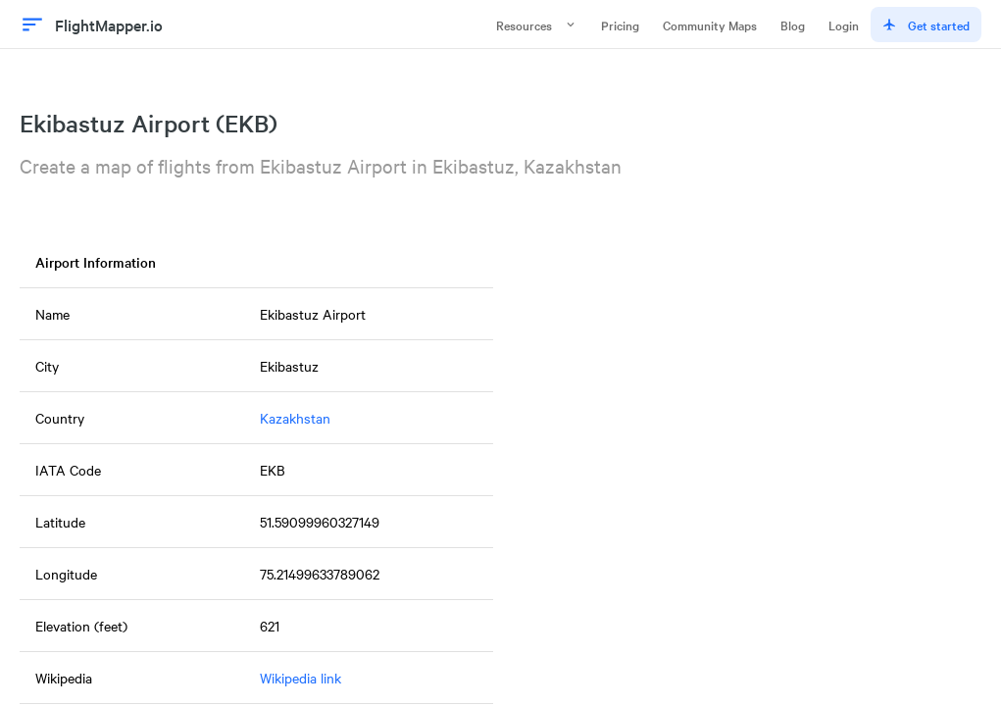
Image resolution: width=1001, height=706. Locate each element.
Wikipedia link (300, 677)
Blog (792, 24)
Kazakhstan (295, 418)
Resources (536, 24)
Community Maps (710, 24)
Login (843, 24)
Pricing (620, 24)
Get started (926, 24)
